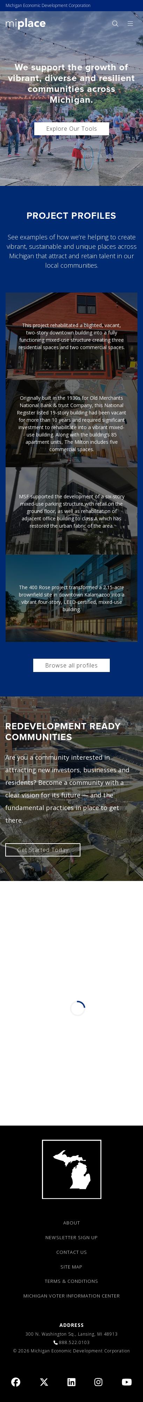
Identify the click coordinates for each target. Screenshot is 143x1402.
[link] (26, 23)
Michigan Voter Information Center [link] (71, 1296)
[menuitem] (115, 23)
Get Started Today (43, 850)
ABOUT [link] (71, 1223)
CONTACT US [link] (71, 1252)
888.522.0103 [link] (74, 1342)
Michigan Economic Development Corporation (48, 5)
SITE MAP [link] (71, 1267)
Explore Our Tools (71, 128)
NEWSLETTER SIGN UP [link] (71, 1237)
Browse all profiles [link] (71, 665)
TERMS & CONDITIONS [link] (71, 1281)
